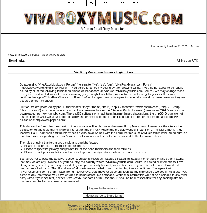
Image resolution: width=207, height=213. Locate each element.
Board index (17, 60)
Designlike (95, 208)
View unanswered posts (23, 54)
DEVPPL (132, 208)
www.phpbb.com (54, 113)
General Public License (127, 110)
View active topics (53, 54)
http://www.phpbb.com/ (50, 120)
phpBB (87, 205)
